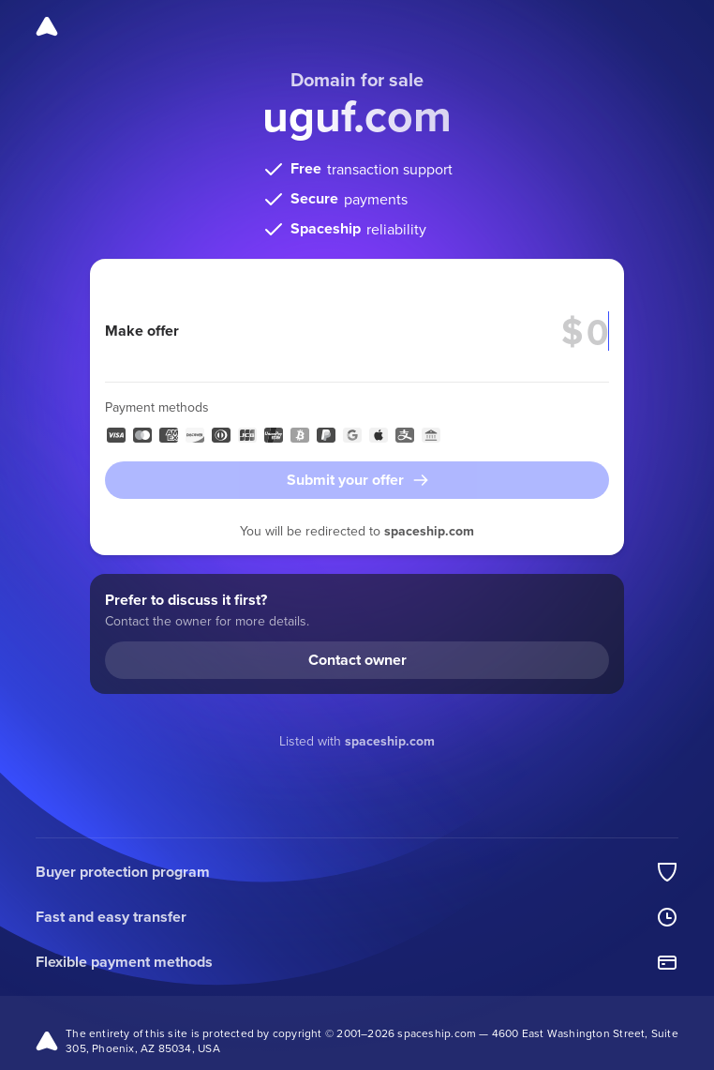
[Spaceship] (47, 26)
